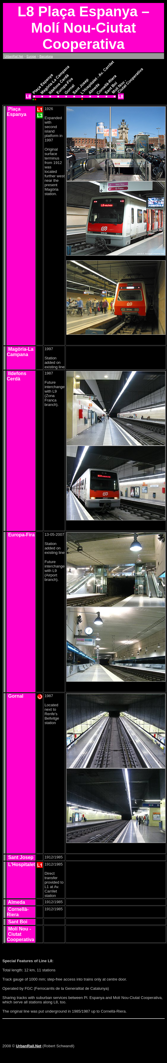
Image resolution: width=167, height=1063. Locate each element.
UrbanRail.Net (13, 56)
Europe (31, 56)
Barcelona (46, 56)
